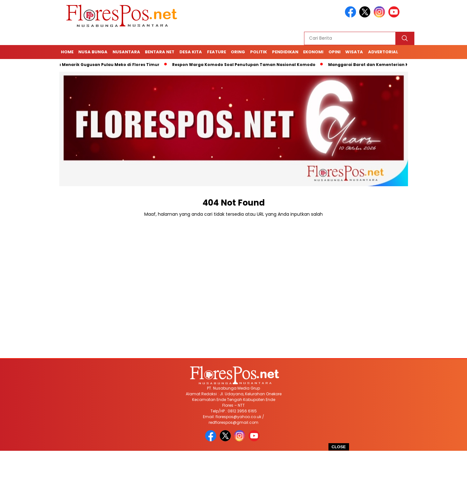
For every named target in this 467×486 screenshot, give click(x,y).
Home (67, 52)
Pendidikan (285, 52)
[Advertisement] (233, 468)
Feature (216, 52)
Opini (334, 52)
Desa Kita (190, 52)
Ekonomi (313, 52)
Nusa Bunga (92, 52)
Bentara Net (159, 52)
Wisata (354, 52)
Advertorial (383, 52)
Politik (258, 52)
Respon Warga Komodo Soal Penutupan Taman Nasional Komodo (246, 64)
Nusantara (126, 52)
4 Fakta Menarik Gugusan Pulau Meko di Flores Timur (104, 64)
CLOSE (339, 446)
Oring (238, 52)
